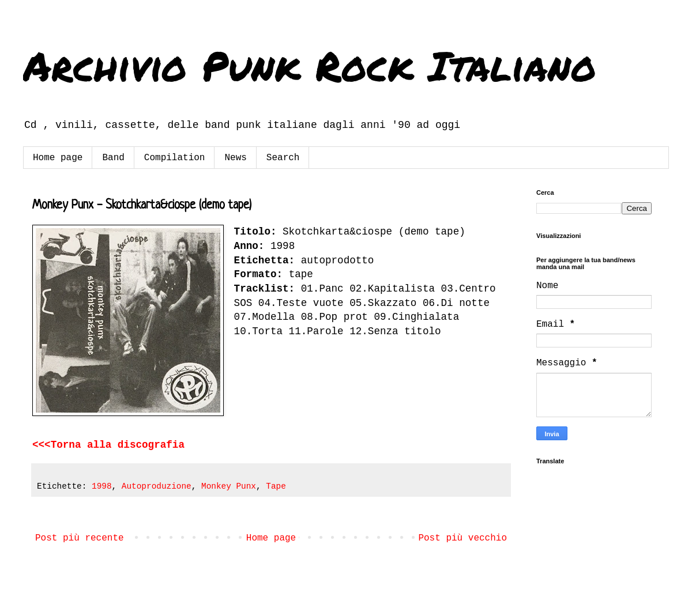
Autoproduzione (156, 486)
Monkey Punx (228, 486)
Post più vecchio (462, 538)
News (235, 158)
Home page (57, 158)
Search (283, 158)
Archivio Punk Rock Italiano (309, 65)
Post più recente (79, 538)
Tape (276, 486)
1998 (102, 486)
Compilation (174, 158)
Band (113, 158)
